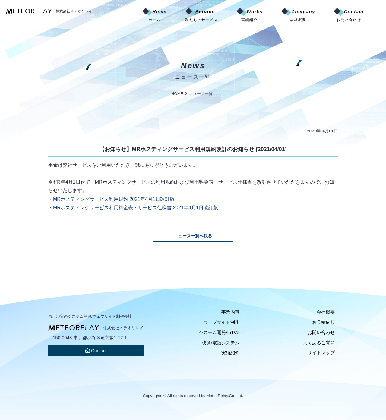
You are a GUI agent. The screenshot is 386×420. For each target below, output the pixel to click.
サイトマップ (321, 352)
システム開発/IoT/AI (219, 332)
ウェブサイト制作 (221, 322)
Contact (349, 16)
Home (154, 16)
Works (249, 16)
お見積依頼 (323, 322)
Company (298, 16)
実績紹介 (230, 352)
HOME (177, 93)
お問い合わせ (321, 332)
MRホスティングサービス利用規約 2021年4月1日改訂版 (114, 199)
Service (201, 16)
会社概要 (326, 311)
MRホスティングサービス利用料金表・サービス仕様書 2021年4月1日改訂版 (135, 207)
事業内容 (230, 311)
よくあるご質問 (319, 342)
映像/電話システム (220, 342)
